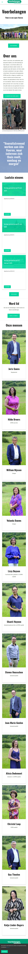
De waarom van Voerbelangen (11, 96)
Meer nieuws (14, 294)
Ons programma (13, 45)
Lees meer (7, 214)
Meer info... (8, 947)
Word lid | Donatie (14, 315)
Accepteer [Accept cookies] (4, 951)
